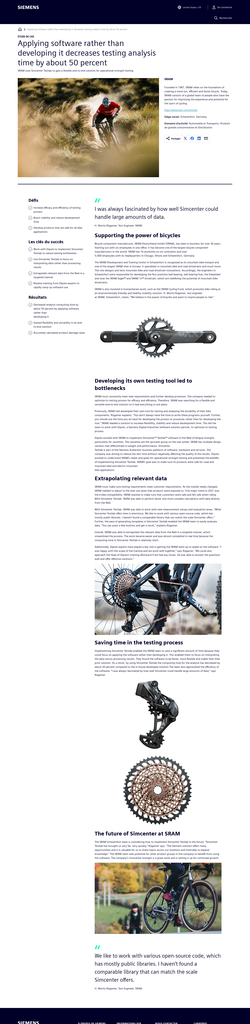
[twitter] (185, 138)
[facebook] (192, 138)
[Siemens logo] (28, 7)
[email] (206, 138)
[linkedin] (199, 138)
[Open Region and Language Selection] (189, 7)
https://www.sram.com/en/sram (181, 110)
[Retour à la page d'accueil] (20, 29)
